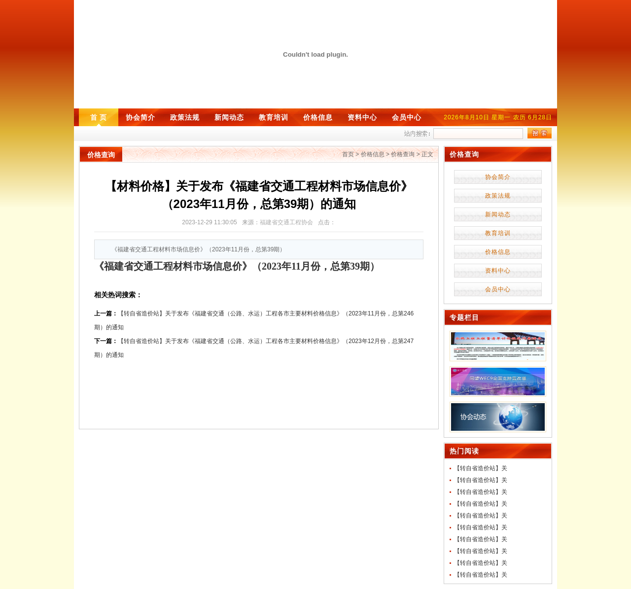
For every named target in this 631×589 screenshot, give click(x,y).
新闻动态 (229, 117)
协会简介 (140, 117)
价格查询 (403, 154)
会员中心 (406, 117)
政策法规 (185, 117)
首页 (348, 154)
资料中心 (362, 117)
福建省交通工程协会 (286, 222)
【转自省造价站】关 (480, 468)
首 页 (98, 117)
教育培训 (273, 117)
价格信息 (318, 117)
